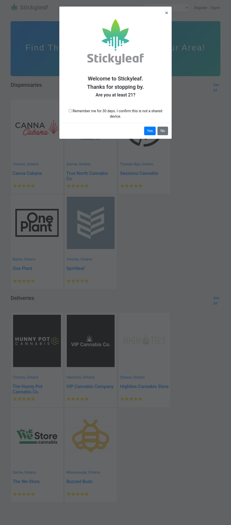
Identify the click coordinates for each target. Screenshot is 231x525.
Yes (150, 131)
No (162, 131)
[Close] (167, 13)
